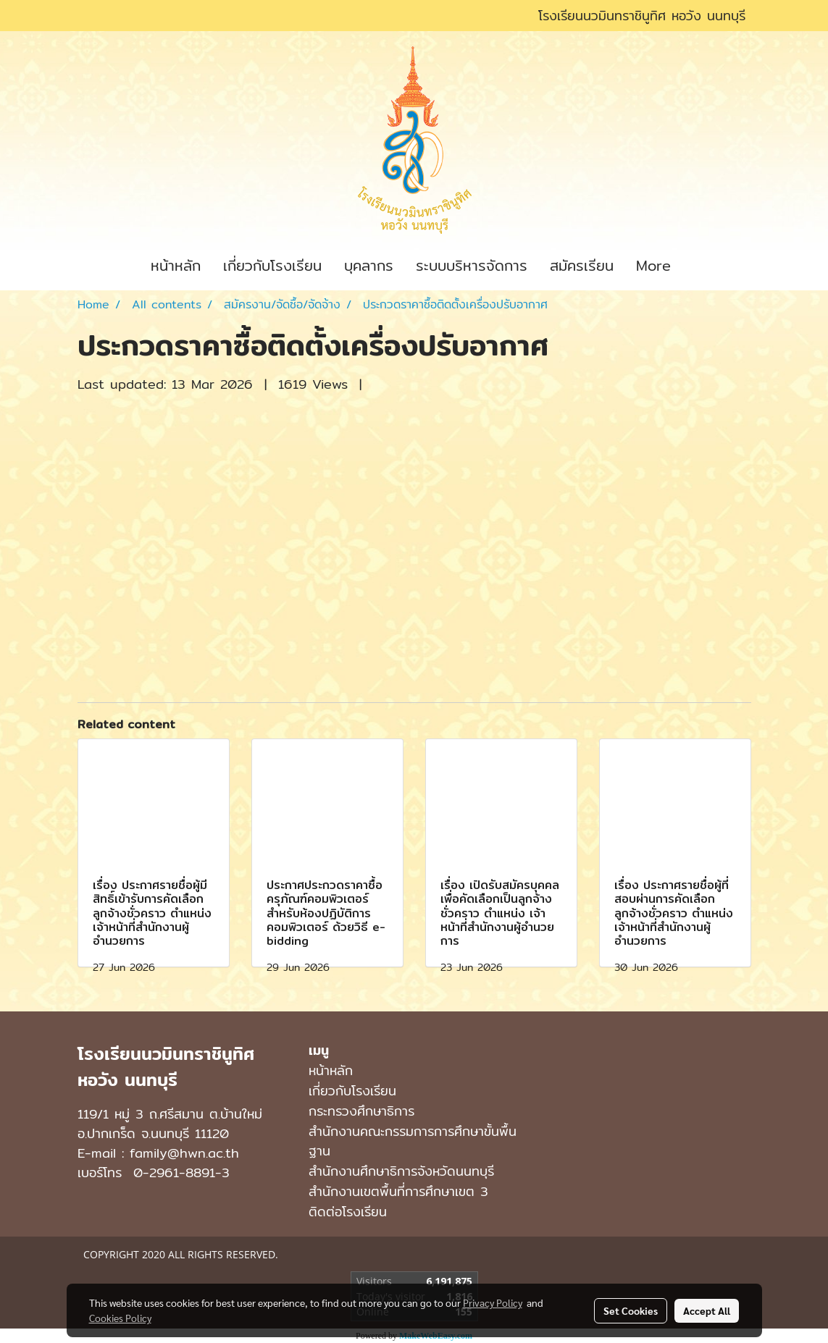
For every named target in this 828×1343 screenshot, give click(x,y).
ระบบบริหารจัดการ (471, 265)
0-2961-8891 (174, 1172)
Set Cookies (630, 1310)
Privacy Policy (492, 1302)
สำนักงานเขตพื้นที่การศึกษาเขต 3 (398, 1191)
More (653, 265)
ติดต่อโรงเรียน (348, 1211)
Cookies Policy (120, 1317)
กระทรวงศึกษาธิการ (361, 1110)
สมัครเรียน (582, 265)
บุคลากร (368, 265)
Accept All (706, 1310)
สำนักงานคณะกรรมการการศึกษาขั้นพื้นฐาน (413, 1141)
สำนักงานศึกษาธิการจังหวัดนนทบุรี (401, 1171)
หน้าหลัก (176, 265)
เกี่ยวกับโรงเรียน (272, 265)
